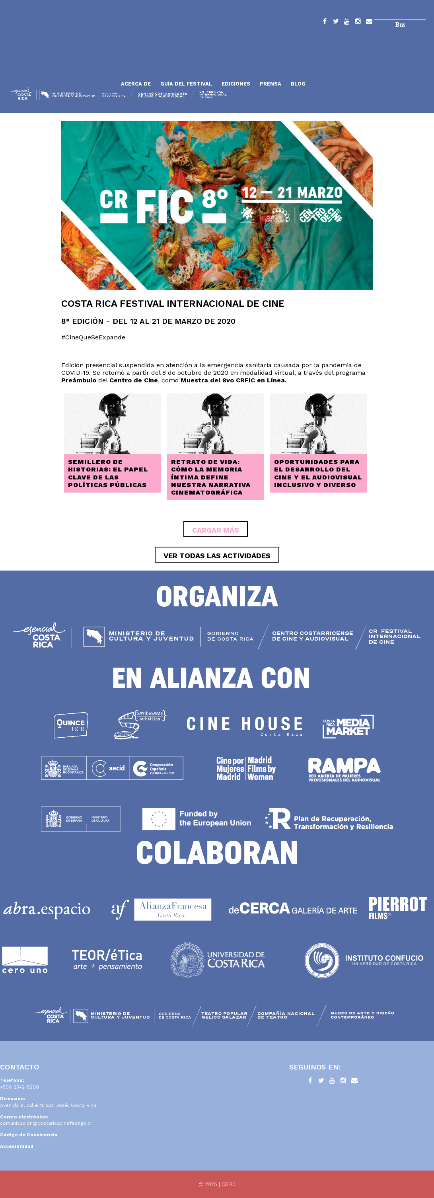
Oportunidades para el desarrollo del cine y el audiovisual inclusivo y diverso (318, 473)
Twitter (336, 22)
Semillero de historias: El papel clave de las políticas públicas (108, 473)
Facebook (324, 22)
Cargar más (215, 530)
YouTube (347, 22)
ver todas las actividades (217, 555)
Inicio (61, 65)
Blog (298, 84)
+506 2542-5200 (19, 1087)
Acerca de (136, 84)
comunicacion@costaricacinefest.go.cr (46, 1123)
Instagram (358, 22)
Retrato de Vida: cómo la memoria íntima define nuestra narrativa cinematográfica (211, 477)
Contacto (369, 22)
